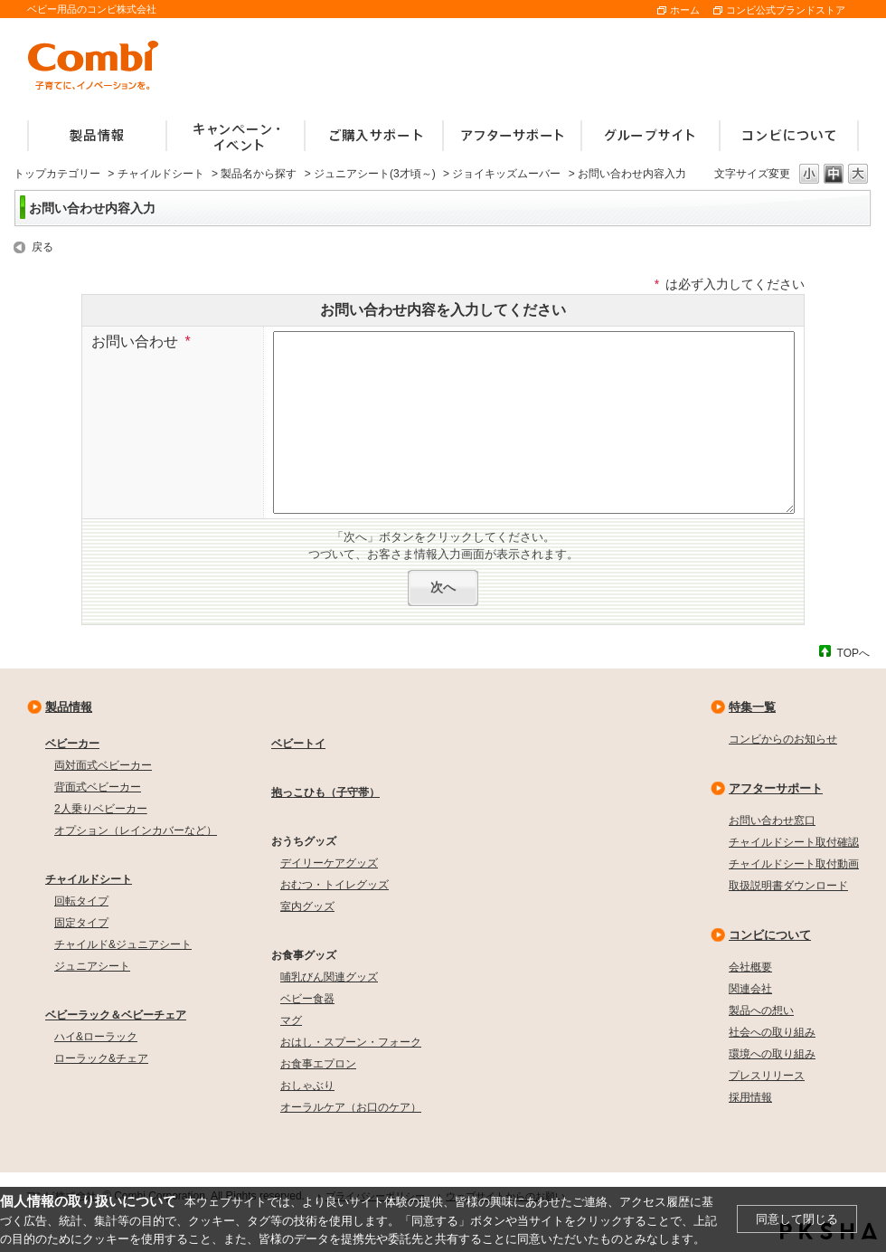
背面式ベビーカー (97, 787)
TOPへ (853, 653)
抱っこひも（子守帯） (325, 792)
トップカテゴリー (57, 173)
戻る (42, 247)
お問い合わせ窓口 (772, 820)
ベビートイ (298, 743)
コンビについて (770, 935)
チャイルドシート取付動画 (794, 864)
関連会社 (750, 988)
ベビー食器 (307, 998)
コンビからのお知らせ (783, 739)
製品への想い (761, 1010)
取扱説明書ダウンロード (788, 885)
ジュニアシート (92, 966)
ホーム (685, 10)
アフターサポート (776, 788)
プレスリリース (767, 1075)
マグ (291, 1020)
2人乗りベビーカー (100, 808)
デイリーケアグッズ (329, 863)
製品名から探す (259, 173)
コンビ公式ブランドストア (785, 10)
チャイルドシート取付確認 (794, 842)
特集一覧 (752, 707)
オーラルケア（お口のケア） (350, 1107)
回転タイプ (81, 901)
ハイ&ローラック (95, 1036)
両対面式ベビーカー (103, 765)
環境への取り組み (772, 1054)
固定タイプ (81, 922)
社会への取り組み (772, 1032)
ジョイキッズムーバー (506, 173)
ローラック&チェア (101, 1058)
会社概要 (750, 967)
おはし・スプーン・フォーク (350, 1042)
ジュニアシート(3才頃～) (375, 173)
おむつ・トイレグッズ (334, 884)
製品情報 (68, 707)
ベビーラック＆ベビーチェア (115, 1015)
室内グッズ (307, 906)
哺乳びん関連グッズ (329, 977)
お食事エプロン (318, 1064)
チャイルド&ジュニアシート (123, 944)
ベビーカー (72, 743)
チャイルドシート (161, 173)
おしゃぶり (307, 1085)
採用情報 (750, 1097)
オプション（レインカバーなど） (135, 830)
